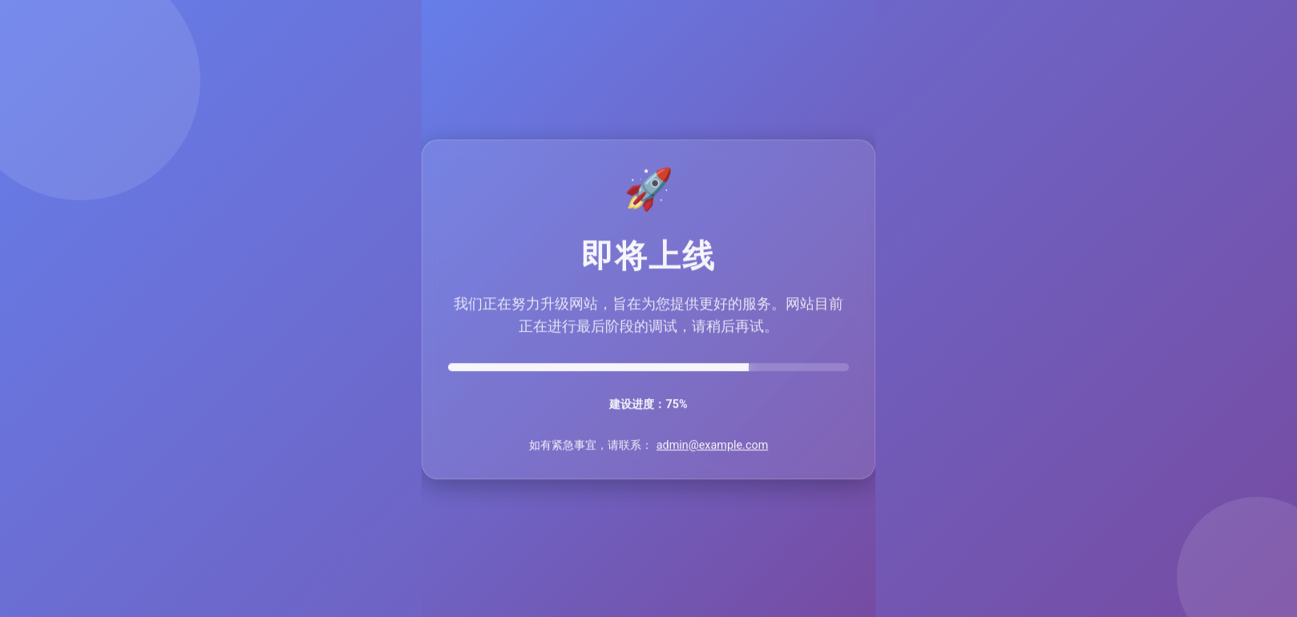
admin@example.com (713, 446)
